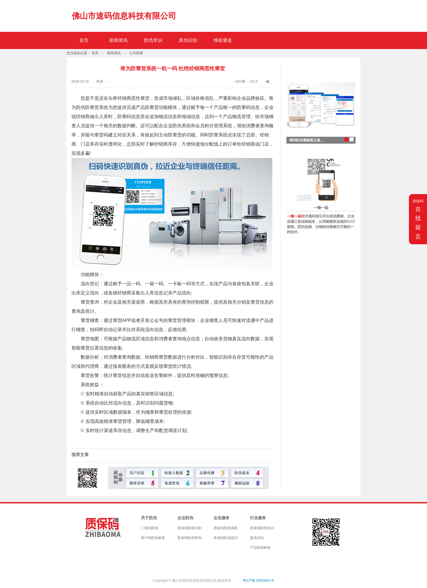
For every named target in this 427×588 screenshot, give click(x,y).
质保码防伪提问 (226, 538)
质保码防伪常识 (262, 528)
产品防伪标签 (260, 548)
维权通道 (223, 40)
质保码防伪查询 (189, 538)
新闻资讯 (118, 40)
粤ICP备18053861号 (258, 581)
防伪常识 (153, 40)
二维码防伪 (149, 528)
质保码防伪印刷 (189, 528)
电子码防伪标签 (153, 538)
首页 (83, 40)
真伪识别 (188, 40)
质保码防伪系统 (226, 528)
